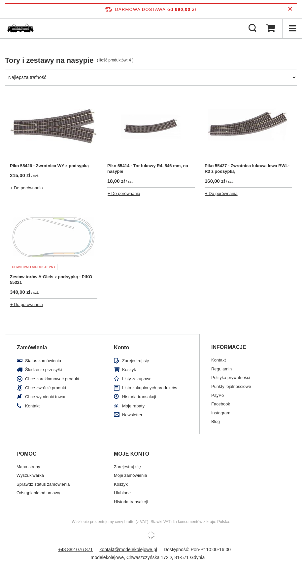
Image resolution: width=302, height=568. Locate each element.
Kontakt (32, 405)
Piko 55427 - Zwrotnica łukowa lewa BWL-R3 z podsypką (247, 168)
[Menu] (292, 28)
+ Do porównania (26, 187)
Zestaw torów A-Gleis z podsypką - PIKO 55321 (51, 279)
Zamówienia (32, 347)
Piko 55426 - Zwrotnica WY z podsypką (49, 165)
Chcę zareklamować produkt (52, 378)
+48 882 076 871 (75, 549)
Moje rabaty (133, 405)
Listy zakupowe (136, 378)
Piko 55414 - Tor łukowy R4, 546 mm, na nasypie (147, 168)
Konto (121, 347)
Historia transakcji (139, 396)
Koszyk (129, 369)
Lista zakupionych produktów (149, 387)
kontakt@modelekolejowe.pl (128, 549)
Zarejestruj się (135, 360)
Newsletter (132, 414)
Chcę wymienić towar (45, 396)
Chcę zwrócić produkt (45, 387)
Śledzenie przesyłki (43, 369)
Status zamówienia (43, 360)
